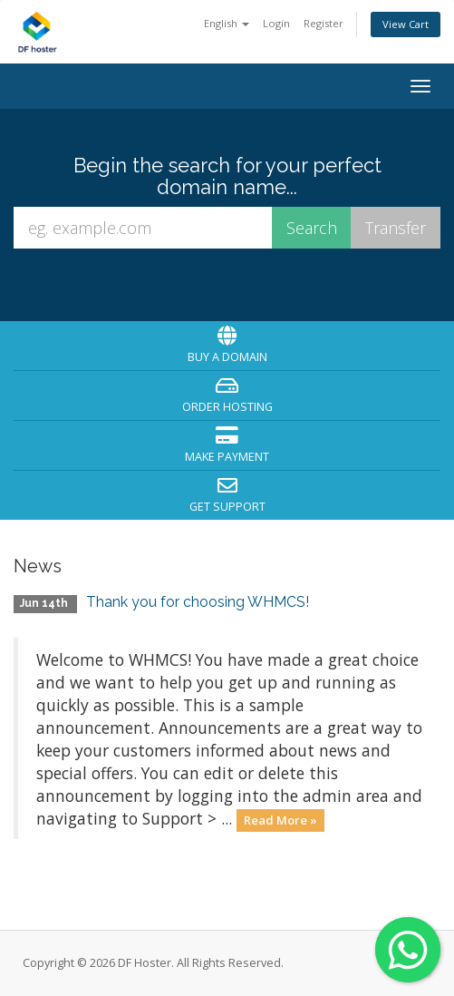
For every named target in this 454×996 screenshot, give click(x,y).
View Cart (405, 24)
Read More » (280, 820)
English (226, 23)
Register (323, 23)
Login (276, 23)
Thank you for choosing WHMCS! (197, 601)
